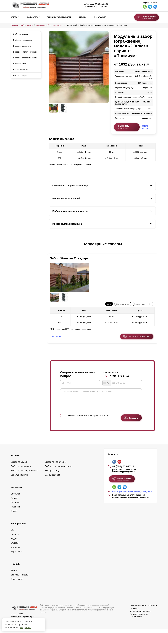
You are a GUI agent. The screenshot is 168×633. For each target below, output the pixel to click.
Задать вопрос (145, 127)
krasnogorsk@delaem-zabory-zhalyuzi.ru (132, 495)
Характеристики (122, 304)
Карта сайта (16, 555)
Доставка (15, 497)
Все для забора (20, 75)
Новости (15, 538)
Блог (13, 533)
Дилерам (15, 506)
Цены (109, 304)
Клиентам (16, 491)
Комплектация (140, 304)
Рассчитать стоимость (123, 127)
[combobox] (107, 382)
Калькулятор (33, 17)
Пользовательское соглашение (139, 618)
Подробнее (25, 627)
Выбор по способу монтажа (25, 58)
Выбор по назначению (22, 40)
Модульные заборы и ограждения (50, 25)
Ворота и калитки (20, 70)
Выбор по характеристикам (24, 52)
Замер (14, 515)
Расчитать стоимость (139, 336)
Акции (14, 574)
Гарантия (15, 510)
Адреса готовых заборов (59, 17)
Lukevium (152, 608)
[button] (50, 246)
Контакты (15, 551)
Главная (14, 25)
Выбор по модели (20, 34)
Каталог (15, 17)
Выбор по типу (26, 25)
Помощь (15, 567)
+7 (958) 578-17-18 (150, 3)
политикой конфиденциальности (93, 419)
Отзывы (82, 17)
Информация (100, 17)
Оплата (14, 502)
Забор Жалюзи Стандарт (69, 258)
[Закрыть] (42, 621)
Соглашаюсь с (87, 419)
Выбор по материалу (22, 46)
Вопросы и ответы (19, 578)
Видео (14, 542)
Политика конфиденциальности (140, 613)
